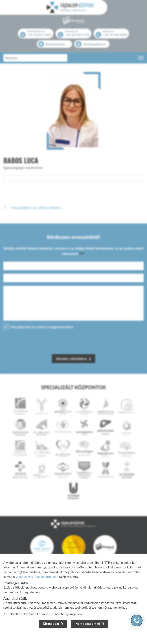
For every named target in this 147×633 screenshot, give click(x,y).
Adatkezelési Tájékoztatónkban (37, 576)
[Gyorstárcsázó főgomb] (137, 620)
